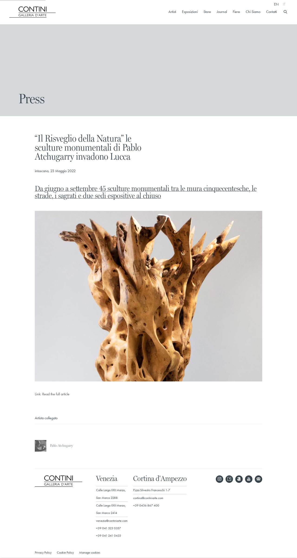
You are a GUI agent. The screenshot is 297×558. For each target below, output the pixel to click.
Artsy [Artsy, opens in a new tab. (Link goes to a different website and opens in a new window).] (229, 479)
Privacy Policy (43, 552)
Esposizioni (190, 12)
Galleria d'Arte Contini (32, 12)
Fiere (236, 12)
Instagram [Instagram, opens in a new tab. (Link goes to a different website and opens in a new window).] (219, 479)
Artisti (172, 12)
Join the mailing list (258, 479)
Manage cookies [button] (89, 552)
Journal (222, 12)
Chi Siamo (253, 12)
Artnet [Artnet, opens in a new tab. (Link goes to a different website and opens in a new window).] (239, 479)
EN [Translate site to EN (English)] (276, 4)
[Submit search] (286, 11)
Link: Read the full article (52, 394)
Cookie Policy (65, 552)
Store (207, 12)
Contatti (271, 12)
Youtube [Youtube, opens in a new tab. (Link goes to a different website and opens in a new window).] (248, 479)
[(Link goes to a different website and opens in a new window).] (148, 380)
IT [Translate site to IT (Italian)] (284, 4)
